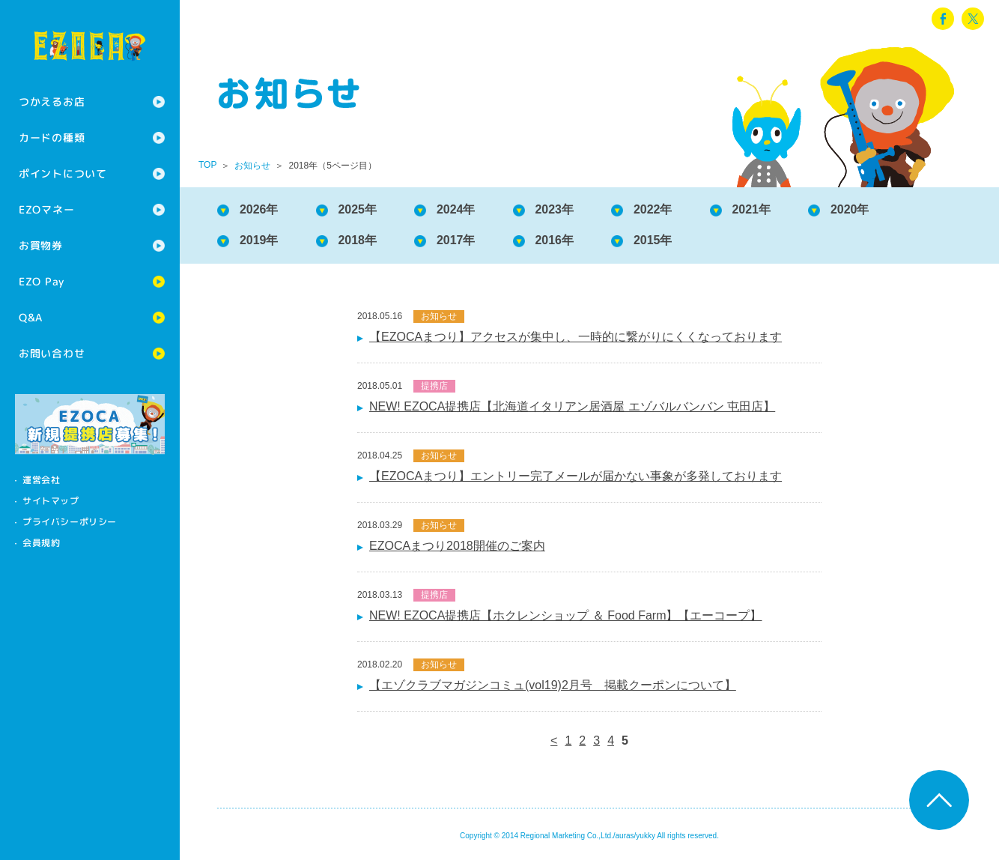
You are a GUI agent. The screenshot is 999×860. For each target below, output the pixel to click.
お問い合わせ (52, 353)
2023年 (554, 209)
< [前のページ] (553, 740)
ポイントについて (63, 173)
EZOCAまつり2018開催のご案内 (457, 545)
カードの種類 (52, 137)
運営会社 (41, 479)
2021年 (751, 209)
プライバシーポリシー (69, 521)
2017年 (456, 240)
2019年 (259, 240)
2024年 (456, 209)
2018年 (357, 240)
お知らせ (252, 165)
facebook (943, 18)
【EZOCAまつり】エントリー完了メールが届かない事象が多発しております (575, 476)
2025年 (357, 209)
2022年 (653, 209)
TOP (207, 165)
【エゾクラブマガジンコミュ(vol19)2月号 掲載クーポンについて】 (552, 685)
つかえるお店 (52, 101)
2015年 (653, 240)
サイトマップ (50, 500)
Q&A (31, 317)
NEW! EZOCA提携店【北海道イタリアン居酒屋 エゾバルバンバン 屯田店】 (572, 406)
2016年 (554, 240)
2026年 (259, 209)
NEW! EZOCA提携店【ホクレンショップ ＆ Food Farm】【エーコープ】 (565, 615)
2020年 (850, 209)
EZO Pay (41, 281)
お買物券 (41, 245)
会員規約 (41, 542)
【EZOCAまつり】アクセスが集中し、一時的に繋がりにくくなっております (575, 336)
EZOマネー (46, 209)
